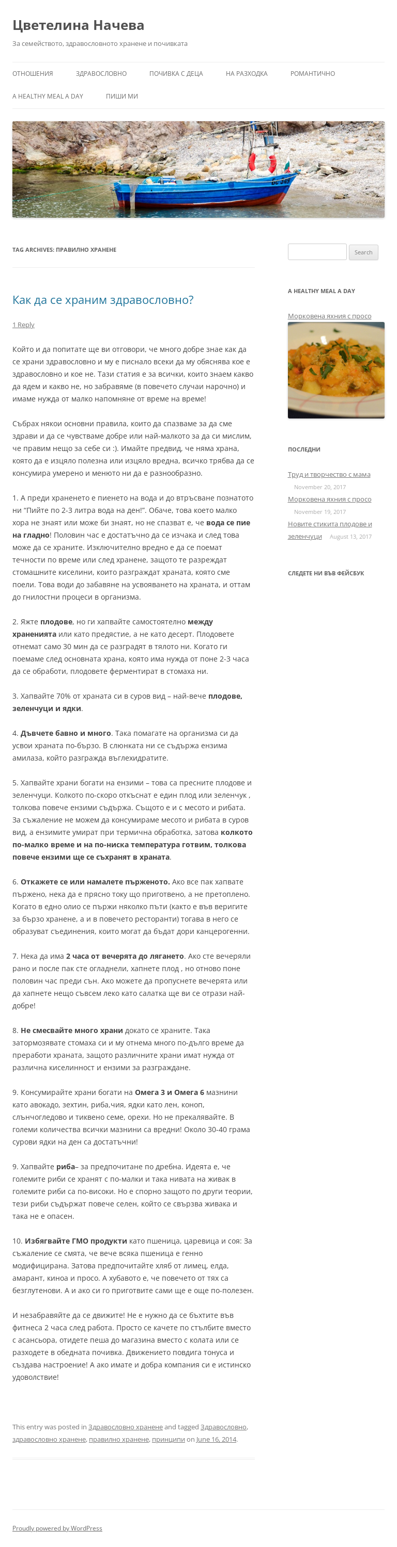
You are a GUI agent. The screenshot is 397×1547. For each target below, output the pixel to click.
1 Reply (23, 324)
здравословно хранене (49, 1439)
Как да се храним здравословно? (103, 299)
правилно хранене (119, 1439)
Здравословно (101, 73)
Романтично (313, 73)
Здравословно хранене (125, 1426)
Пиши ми (122, 96)
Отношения (32, 73)
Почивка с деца (176, 73)
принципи (168, 1439)
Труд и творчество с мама (329, 474)
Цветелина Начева (78, 24)
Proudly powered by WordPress (57, 1528)
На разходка (247, 73)
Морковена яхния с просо (330, 315)
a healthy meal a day (47, 96)
